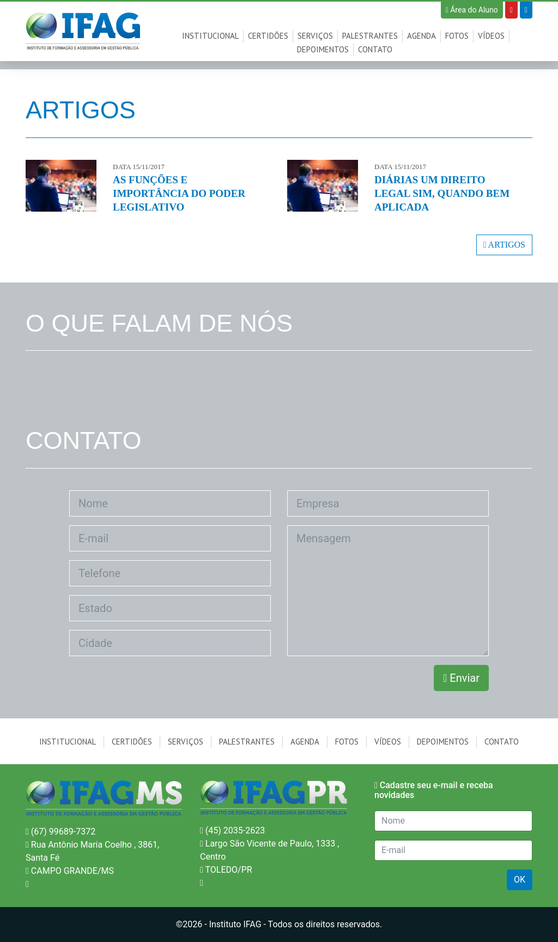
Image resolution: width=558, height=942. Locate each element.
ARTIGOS (504, 244)
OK (519, 879)
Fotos (457, 36)
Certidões (268, 36)
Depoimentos (323, 49)
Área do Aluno (472, 9)
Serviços (315, 36)
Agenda (421, 36)
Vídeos (491, 36)
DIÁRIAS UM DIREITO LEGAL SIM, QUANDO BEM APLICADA (442, 193)
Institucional (210, 36)
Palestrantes (370, 36)
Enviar (461, 678)
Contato (375, 49)
